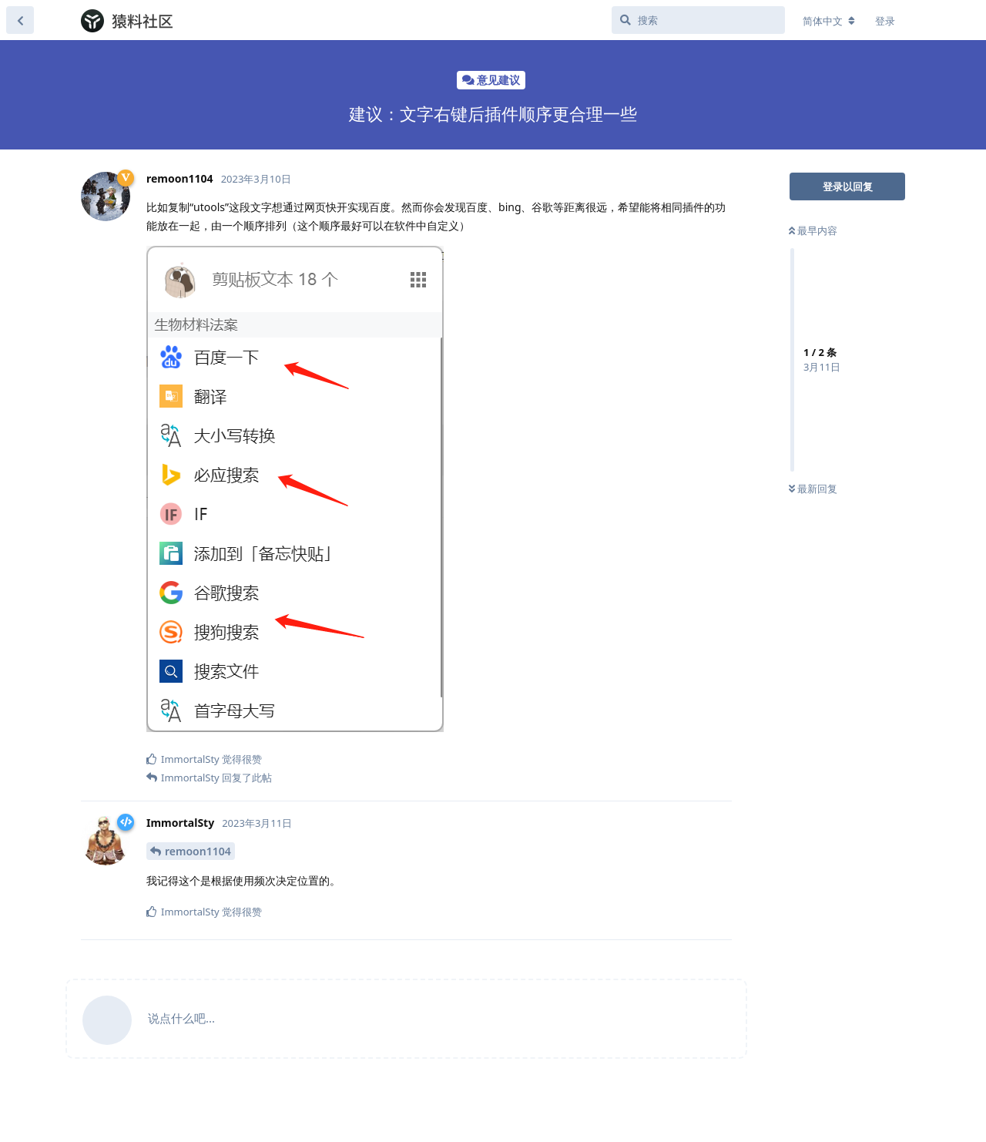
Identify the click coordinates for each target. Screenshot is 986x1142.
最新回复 (813, 488)
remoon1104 (198, 851)
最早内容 (813, 230)
